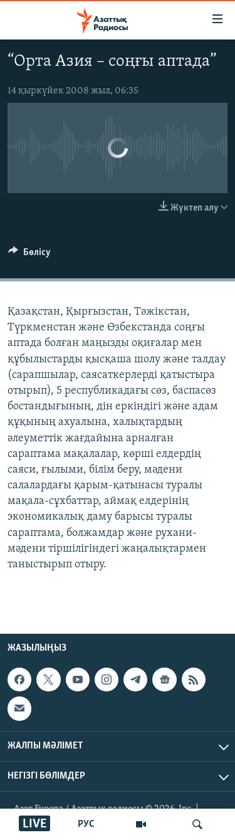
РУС (86, 824)
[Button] (29, 255)
